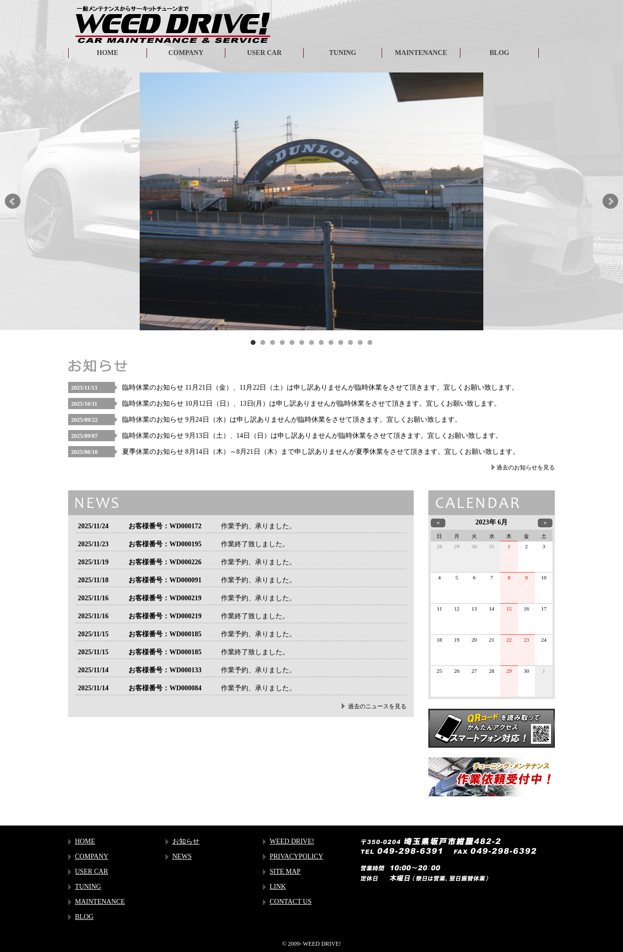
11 (350, 342)
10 (340, 342)
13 (369, 342)
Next (610, 201)
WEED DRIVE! (292, 841)
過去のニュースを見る (377, 706)
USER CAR (264, 52)
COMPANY (185, 52)
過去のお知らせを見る (525, 467)
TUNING (342, 52)
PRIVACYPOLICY (296, 856)
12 (360, 342)
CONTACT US (291, 901)
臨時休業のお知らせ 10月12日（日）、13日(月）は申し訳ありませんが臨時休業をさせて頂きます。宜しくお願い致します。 (311, 403)
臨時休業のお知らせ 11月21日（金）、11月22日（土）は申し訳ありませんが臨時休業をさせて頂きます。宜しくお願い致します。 (320, 387)
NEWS (182, 856)
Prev (12, 201)
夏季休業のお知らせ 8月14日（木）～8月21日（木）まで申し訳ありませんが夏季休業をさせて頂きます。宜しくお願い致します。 (320, 451)
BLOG (499, 52)
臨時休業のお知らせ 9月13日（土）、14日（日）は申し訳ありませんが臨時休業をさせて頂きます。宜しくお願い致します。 (312, 435)
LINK (278, 886)
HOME (107, 52)
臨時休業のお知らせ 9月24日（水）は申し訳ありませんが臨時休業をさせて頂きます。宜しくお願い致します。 (291, 419)
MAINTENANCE (421, 52)
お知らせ (186, 841)
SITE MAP (285, 871)
